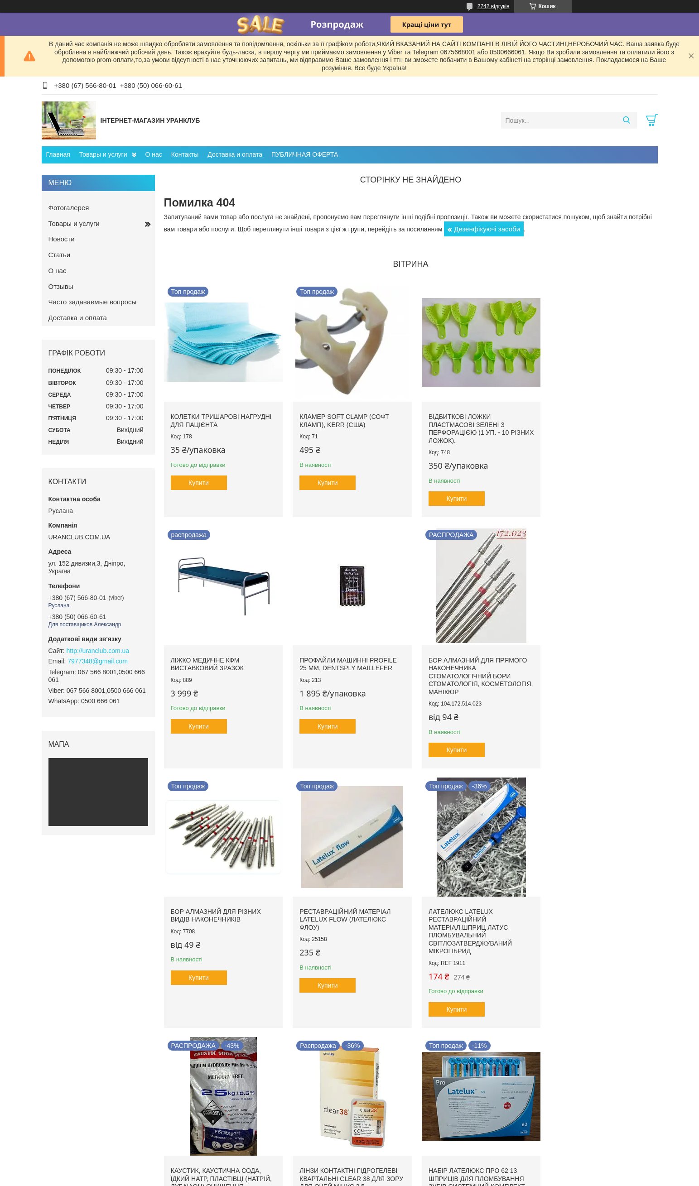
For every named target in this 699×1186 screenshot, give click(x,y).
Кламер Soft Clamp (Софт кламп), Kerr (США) (341, 417)
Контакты (184, 154)
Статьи (59, 255)
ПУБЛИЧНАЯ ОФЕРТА (304, 154)
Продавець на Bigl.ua (349, 1169)
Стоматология (70, 1099)
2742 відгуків (493, 6)
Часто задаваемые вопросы (92, 302)
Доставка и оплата (234, 154)
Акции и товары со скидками (398, 1099)
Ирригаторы (225, 1118)
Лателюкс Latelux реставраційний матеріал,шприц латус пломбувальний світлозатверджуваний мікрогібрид (212, 922)
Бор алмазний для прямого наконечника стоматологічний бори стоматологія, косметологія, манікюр (345, 669)
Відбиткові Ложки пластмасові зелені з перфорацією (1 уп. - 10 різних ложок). (462, 425)
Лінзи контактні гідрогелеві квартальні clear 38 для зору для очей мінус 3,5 (471, 910)
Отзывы (60, 286)
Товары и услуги (103, 154)
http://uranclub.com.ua (98, 650)
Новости (61, 239)
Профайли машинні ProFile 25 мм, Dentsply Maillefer (219, 658)
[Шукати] (627, 120)
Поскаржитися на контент (342, 1177)
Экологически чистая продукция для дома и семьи (278, 1128)
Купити (198, 479)
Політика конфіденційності (412, 1177)
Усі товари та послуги (407, 1044)
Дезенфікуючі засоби (487, 229)
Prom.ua (391, 1161)
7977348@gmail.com (97, 661)
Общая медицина (75, 1118)
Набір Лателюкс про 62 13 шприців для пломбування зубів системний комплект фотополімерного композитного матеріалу (596, 917)
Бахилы (369, 1108)
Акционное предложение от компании (410, 1118)
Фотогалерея (68, 207)
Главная (58, 154)
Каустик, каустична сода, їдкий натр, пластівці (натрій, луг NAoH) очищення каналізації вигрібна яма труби (347, 917)
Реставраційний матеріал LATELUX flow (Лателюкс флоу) (593, 661)
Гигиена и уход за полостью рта (252, 1099)
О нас (153, 154)
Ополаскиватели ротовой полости (255, 1108)
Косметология (70, 1108)
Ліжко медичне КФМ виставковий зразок (584, 417)
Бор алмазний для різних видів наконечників (467, 658)
